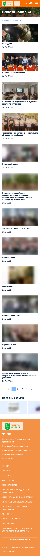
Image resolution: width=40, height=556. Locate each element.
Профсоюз (7, 514)
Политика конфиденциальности (16, 450)
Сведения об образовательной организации (16, 440)
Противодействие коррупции (15, 446)
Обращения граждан (20, 540)
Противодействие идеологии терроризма (15, 491)
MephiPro (12, 551)
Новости (6, 466)
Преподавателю (9, 485)
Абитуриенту (8, 480)
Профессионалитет (11, 519)
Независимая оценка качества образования (16, 508)
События (6, 471)
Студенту (6, 476)
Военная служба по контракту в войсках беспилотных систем (17, 529)
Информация (8, 524)
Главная (5, 20)
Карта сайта (7, 459)
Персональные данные (12, 454)
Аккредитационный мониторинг (17, 497)
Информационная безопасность (17, 502)
